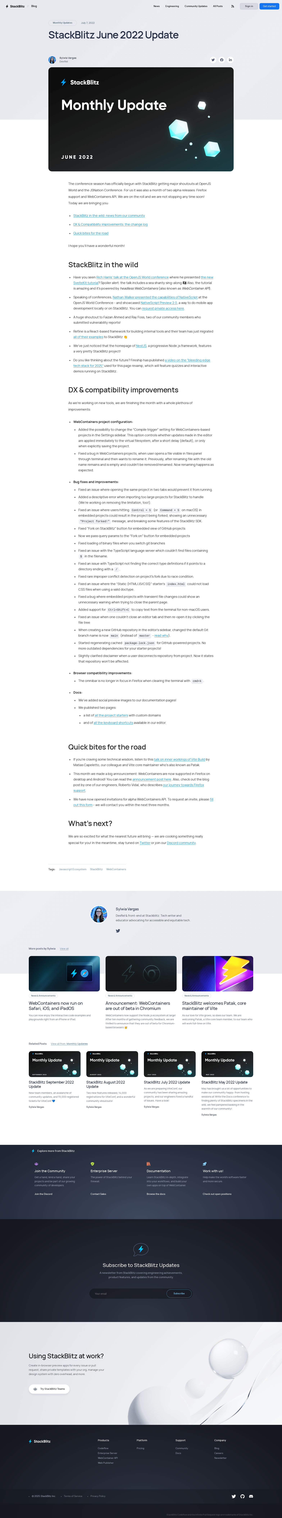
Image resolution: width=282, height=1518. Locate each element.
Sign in (249, 6)
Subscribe (179, 1293)
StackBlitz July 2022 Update (167, 1082)
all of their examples (88, 337)
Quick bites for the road (90, 233)
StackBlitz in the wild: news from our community (109, 215)
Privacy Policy (97, 1496)
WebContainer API (108, 1458)
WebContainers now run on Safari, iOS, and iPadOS (56, 1006)
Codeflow (103, 1448)
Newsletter (220, 1458)
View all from (69, 1044)
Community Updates (196, 6)
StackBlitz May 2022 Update (224, 1082)
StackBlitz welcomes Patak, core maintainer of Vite (214, 1006)
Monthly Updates (62, 23)
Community (182, 1448)
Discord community (181, 843)
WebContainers (116, 869)
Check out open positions (217, 1194)
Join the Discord (43, 1194)
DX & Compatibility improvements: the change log (110, 224)
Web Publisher (106, 1463)
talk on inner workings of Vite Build (179, 759)
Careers (218, 1453)
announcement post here (152, 779)
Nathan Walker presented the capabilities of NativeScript (155, 297)
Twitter (145, 843)
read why (161, 635)
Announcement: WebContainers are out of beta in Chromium (138, 1006)
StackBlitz (96, 869)
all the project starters (111, 715)
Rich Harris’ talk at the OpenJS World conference (132, 277)
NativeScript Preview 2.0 (159, 303)
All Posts (218, 6)
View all (64, 949)
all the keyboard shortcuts (113, 723)
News (157, 6)
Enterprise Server (107, 1453)
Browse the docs (156, 1194)
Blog (34, 6)
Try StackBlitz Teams (49, 1389)
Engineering (172, 6)
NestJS (141, 346)
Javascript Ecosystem (73, 869)
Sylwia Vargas (127, 909)
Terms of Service (73, 1496)
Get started (269, 6)
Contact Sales (98, 1194)
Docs (178, 1453)
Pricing (140, 1448)
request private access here (163, 308)
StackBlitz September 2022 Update (51, 1085)
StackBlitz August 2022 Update (105, 1085)
